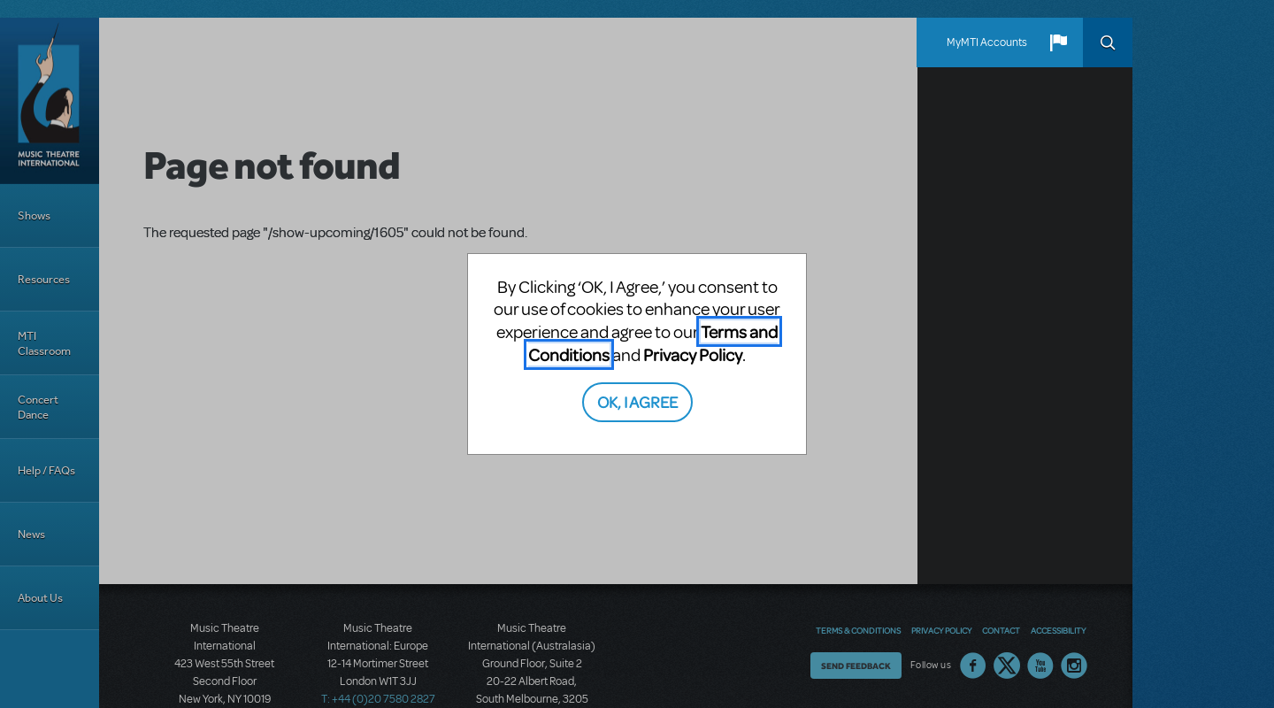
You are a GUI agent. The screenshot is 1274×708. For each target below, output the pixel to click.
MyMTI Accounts (987, 42)
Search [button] (1107, 42)
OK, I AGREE (637, 401)
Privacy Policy (692, 354)
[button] (1058, 42)
